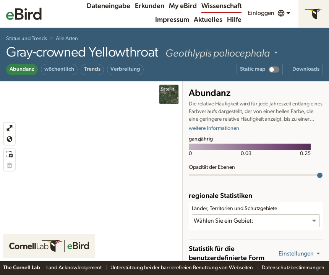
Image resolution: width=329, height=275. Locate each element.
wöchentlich (59, 69)
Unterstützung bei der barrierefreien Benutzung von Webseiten (182, 267)
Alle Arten (67, 38)
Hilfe (234, 19)
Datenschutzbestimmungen (294, 267)
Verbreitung (125, 69)
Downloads (305, 69)
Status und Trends (26, 38)
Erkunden (149, 6)
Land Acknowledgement (74, 267)
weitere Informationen (214, 128)
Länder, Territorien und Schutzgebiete (234, 208)
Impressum (172, 19)
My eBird (183, 6)
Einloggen (261, 13)
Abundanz (22, 69)
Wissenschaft (221, 6)
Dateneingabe (108, 6)
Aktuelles (208, 19)
